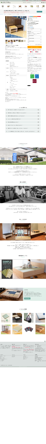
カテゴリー (1, 354)
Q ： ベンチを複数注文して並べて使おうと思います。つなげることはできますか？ (22, 131)
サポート (24, 354)
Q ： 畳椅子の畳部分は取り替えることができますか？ (22, 116)
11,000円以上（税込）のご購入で (39, 0)
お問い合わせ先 (37, 344)
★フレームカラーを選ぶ (31, 28)
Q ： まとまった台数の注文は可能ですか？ (22, 119)
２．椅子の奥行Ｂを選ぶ (31, 38)
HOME (1, 14)
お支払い (1, 344)
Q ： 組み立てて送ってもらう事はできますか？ (22, 125)
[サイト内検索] (35, 2)
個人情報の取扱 (10, 365)
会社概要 (36, 354)
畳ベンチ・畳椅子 (4, 14)
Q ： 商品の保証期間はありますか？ (22, 122)
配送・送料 (13, 344)
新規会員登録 (27, 298)
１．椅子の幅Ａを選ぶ (30, 35)
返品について (25, 344)
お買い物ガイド (29, 2)
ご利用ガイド (15, 350)
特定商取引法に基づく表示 (4, 365)
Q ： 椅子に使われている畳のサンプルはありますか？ (22, 110)
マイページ (13, 354)
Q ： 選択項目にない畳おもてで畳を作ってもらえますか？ (22, 113)
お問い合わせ (24, 2)
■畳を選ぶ (29, 31)
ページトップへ (45, 341)
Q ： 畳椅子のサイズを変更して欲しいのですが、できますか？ (22, 128)
